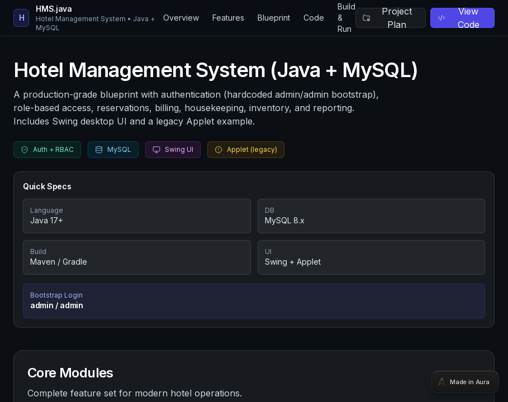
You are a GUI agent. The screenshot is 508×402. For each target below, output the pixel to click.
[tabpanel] (254, 201)
